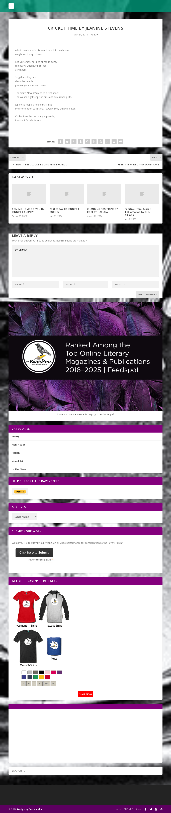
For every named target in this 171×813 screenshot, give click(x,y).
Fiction (16, 452)
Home (118, 809)
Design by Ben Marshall (30, 809)
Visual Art (17, 461)
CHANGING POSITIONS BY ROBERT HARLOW (102, 210)
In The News (19, 469)
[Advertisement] (40, 735)
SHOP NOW (85, 694)
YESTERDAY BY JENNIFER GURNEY (64, 210)
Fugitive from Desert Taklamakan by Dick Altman (138, 212)
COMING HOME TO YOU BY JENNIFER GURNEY (28, 210)
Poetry (94, 34)
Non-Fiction (19, 444)
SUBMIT (128, 809)
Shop (138, 809)
